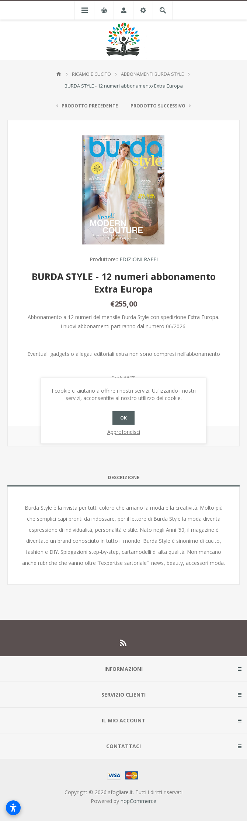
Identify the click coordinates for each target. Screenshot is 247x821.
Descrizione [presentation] (123, 477)
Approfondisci (123, 431)
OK (123, 418)
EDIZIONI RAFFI (138, 259)
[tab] (123, 477)
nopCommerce (138, 800)
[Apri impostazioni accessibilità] (13, 807)
